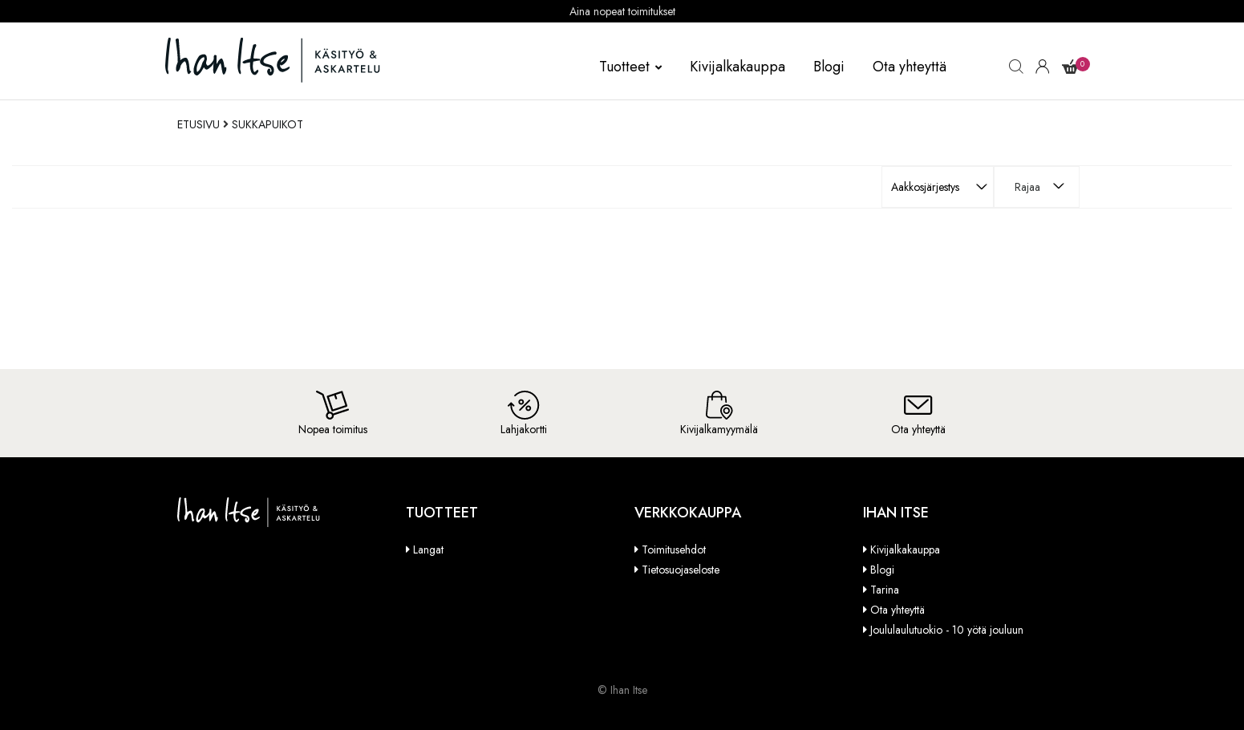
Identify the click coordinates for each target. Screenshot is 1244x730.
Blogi (829, 66)
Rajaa (1027, 187)
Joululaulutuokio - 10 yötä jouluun (946, 630)
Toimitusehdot (674, 549)
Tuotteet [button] (630, 66)
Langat (428, 549)
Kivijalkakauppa (737, 66)
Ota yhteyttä (909, 66)
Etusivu (198, 124)
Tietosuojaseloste (680, 570)
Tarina (884, 590)
